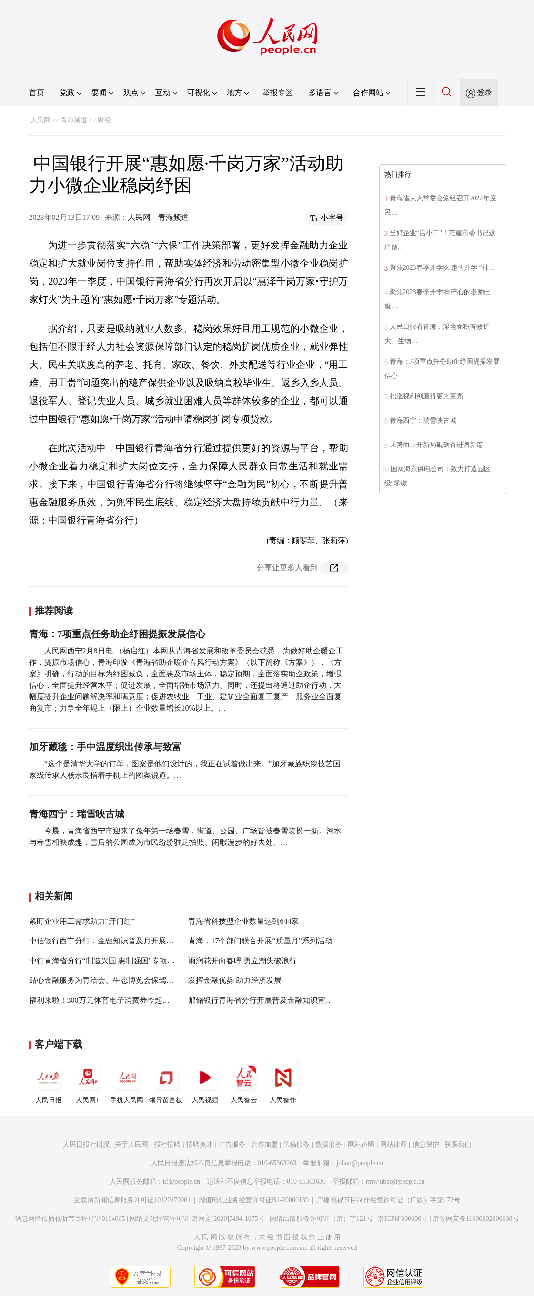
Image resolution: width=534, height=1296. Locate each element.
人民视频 (205, 1082)
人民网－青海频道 (158, 217)
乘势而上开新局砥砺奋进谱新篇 (436, 444)
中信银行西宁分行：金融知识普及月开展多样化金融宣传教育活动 (139, 941)
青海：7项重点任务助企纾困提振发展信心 (117, 634)
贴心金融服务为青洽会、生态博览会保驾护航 (105, 980)
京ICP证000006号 (402, 1218)
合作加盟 (264, 1144)
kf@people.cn (182, 1181)
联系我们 (457, 1144)
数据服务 (328, 1144)
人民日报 (48, 1082)
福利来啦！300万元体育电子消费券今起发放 (103, 1000)
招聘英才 (199, 1144)
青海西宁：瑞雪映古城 (76, 814)
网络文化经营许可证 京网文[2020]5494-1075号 (197, 1218)
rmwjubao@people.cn (395, 1181)
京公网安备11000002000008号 (476, 1218)
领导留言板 (165, 1082)
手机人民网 (126, 1082)
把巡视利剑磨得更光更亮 (426, 396)
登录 (484, 93)
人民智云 (244, 1082)
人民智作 (283, 1082)
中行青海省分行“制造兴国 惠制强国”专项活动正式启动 (121, 961)
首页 (36, 93)
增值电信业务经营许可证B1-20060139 (254, 1200)
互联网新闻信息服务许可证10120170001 (132, 1200)
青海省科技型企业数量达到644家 (243, 921)
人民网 (40, 120)
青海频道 (73, 120)
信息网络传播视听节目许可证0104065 (70, 1218)
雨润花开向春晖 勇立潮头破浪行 (242, 961)
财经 (104, 120)
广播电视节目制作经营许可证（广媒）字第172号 (388, 1200)
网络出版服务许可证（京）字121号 (321, 1218)
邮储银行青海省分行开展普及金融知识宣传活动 (268, 1000)
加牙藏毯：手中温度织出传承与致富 (105, 747)
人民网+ (87, 1082)
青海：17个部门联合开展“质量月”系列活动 (260, 941)
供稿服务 (296, 1144)
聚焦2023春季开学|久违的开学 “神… (443, 267)
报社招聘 (167, 1144)
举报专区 (277, 93)
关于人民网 (131, 1144)
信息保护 (426, 1144)
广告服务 (232, 1144)
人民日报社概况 (86, 1144)
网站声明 (361, 1144)
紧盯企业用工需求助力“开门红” (82, 921)
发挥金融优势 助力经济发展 (235, 980)
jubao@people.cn (359, 1163)
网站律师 (393, 1144)
